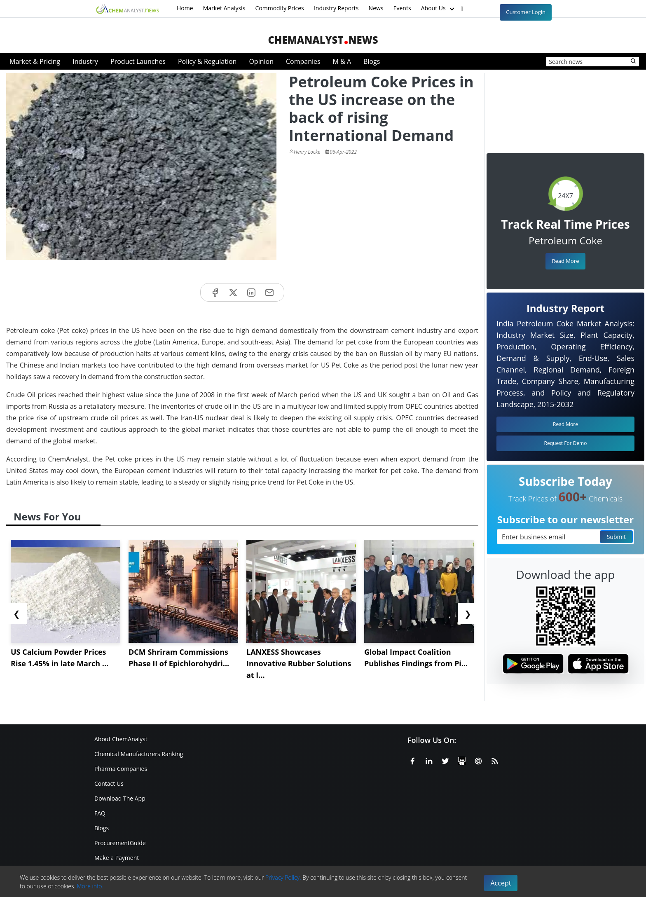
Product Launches (138, 61)
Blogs (371, 61)
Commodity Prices (279, 8)
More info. (90, 886)
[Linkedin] (429, 760)
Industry (85, 61)
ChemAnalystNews (323, 40)
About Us (438, 8)
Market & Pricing (34, 61)
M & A (342, 61)
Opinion (261, 61)
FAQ (99, 813)
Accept (501, 883)
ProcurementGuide (120, 843)
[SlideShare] (462, 760)
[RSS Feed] (495, 760)
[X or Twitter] (445, 760)
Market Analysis (224, 8)
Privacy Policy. (283, 877)
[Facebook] (412, 760)
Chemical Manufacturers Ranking (138, 754)
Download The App (119, 798)
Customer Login (525, 12)
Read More (565, 261)
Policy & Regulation (207, 61)
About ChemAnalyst (120, 739)
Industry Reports (336, 8)
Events (402, 8)
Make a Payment (116, 858)
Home (185, 8)
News (376, 8)
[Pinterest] (478, 760)
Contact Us (109, 783)
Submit (616, 537)
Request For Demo (565, 443)
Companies (303, 61)
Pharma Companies (120, 769)
